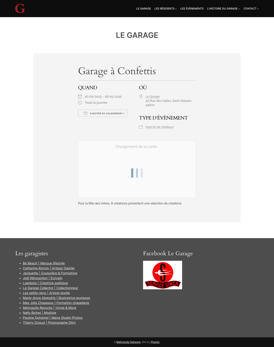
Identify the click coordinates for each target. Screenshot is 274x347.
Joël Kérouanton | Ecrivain (42, 278)
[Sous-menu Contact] (258, 9)
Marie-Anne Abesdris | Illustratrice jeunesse (56, 298)
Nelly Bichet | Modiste (39, 313)
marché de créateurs (160, 127)
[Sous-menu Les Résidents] (176, 9)
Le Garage (137, 35)
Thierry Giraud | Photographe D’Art (49, 323)
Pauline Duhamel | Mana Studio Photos (53, 318)
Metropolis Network (128, 342)
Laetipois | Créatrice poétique (45, 283)
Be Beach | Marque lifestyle (44, 263)
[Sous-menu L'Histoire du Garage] (239, 9)
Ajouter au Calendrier (103, 113)
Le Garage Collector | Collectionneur (50, 288)
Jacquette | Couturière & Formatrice (50, 273)
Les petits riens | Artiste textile (46, 293)
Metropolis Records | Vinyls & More (49, 308)
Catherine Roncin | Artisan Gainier (49, 268)
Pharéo (155, 342)
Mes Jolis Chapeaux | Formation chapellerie (56, 303)
